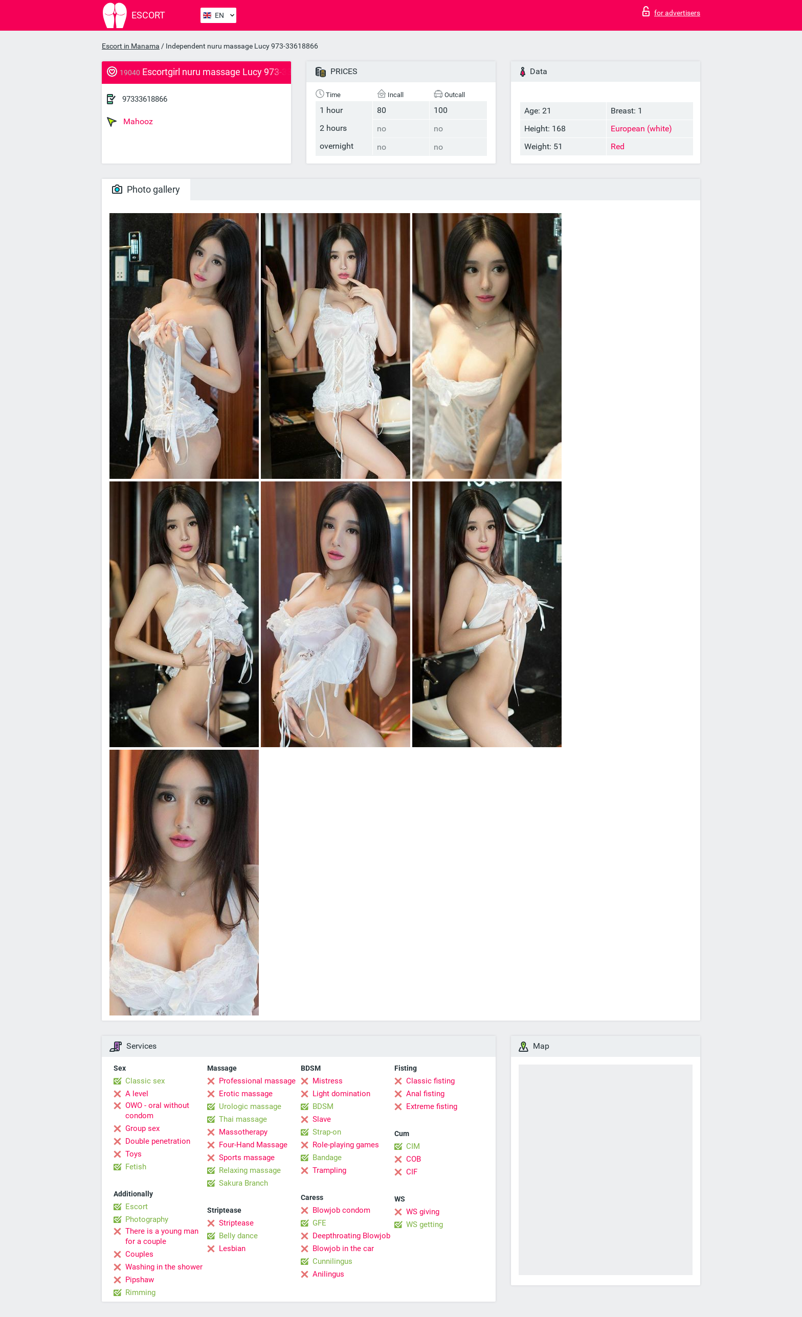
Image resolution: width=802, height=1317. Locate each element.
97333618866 (144, 99)
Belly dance (238, 1235)
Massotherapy (243, 1132)
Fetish (135, 1166)
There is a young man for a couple (161, 1236)
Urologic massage (250, 1106)
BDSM (323, 1106)
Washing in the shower (164, 1267)
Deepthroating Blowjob (351, 1235)
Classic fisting (430, 1080)
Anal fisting (425, 1093)
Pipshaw (139, 1279)
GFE (319, 1223)
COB (413, 1159)
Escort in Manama (131, 46)
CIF (411, 1171)
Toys (133, 1154)
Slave (322, 1119)
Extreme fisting (431, 1106)
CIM (413, 1146)
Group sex (142, 1128)
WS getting (424, 1224)
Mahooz (130, 122)
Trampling (329, 1170)
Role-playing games (346, 1144)
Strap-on (327, 1132)
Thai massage (243, 1119)
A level (136, 1093)
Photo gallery (146, 189)
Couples (139, 1254)
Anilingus (328, 1274)
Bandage (327, 1157)
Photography (146, 1219)
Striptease (236, 1223)
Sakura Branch (243, 1183)
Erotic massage (246, 1093)
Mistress (328, 1080)
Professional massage (257, 1080)
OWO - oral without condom (157, 1110)
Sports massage (247, 1157)
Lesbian (232, 1248)
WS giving (422, 1211)
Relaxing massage (250, 1170)
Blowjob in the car (343, 1248)
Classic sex (145, 1080)
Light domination (341, 1093)
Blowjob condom (341, 1210)
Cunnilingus (332, 1261)
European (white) (641, 128)
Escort (136, 1206)
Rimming (140, 1292)
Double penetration (157, 1141)
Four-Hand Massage (253, 1144)
